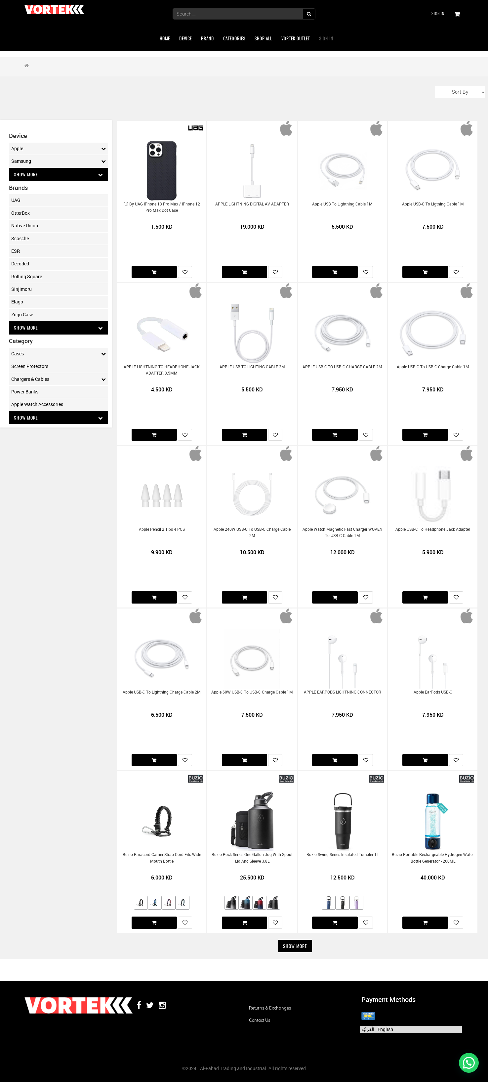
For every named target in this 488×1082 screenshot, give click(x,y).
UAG (15, 200)
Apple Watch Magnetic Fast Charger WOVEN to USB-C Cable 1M (343, 532)
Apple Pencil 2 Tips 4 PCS (162, 529)
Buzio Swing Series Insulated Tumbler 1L (342, 854)
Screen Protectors (29, 366)
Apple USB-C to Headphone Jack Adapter (432, 529)
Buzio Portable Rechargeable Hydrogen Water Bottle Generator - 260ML (433, 858)
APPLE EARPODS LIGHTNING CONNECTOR (342, 692)
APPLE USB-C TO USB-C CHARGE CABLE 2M (342, 367)
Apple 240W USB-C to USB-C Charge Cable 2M (252, 532)
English (385, 1029)
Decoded (20, 264)
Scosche (20, 238)
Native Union (24, 225)
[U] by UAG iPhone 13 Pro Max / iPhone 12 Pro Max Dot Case (162, 207)
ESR (15, 251)
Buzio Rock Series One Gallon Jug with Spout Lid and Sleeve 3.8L (252, 858)
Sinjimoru (21, 289)
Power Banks (24, 392)
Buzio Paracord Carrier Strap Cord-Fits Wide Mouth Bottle (162, 858)
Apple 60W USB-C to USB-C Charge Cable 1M (252, 692)
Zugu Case (22, 314)
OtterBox (20, 213)
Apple (58, 148)
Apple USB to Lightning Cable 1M (342, 204)
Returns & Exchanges (270, 1008)
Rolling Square (26, 276)
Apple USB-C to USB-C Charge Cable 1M (433, 367)
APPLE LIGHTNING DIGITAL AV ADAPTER (252, 204)
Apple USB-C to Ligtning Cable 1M (433, 204)
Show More (58, 174)
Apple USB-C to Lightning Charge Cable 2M (162, 692)
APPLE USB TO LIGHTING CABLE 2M (252, 367)
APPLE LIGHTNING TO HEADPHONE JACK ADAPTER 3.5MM (162, 370)
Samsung (58, 161)
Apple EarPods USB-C (433, 692)
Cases (58, 353)
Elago (17, 302)
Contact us (259, 1020)
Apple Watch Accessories (37, 404)
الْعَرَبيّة (367, 1029)
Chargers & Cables (58, 379)
